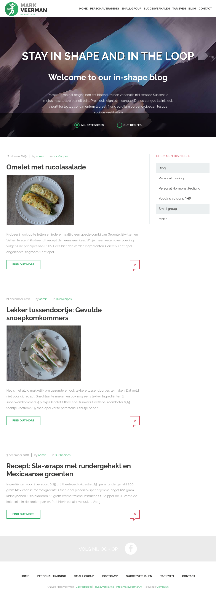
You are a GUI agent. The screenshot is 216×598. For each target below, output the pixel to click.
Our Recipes (132, 125)
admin (40, 156)
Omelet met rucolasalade (46, 167)
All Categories (92, 125)
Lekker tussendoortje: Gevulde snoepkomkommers (54, 314)
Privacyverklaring (104, 586)
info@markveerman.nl (129, 586)
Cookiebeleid (84, 586)
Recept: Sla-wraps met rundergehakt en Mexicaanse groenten (68, 470)
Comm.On (162, 586)
